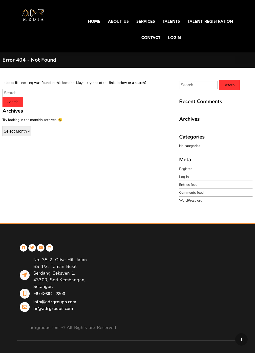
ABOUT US (118, 22)
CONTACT (150, 38)
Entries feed (188, 184)
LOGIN (174, 38)
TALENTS (171, 22)
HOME (94, 22)
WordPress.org (190, 200)
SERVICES (145, 22)
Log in (184, 176)
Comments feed (191, 192)
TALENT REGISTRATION (210, 22)
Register (185, 168)
